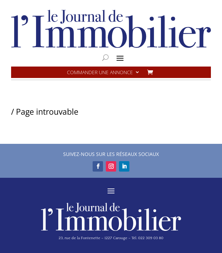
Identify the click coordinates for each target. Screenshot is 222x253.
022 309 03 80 (150, 238)
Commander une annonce (100, 73)
